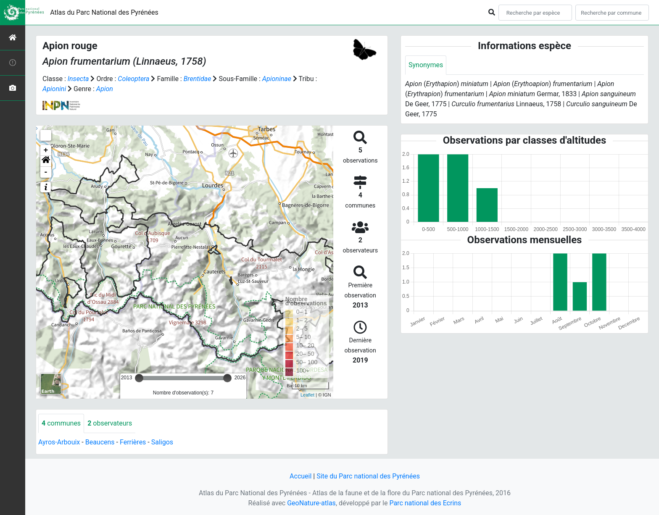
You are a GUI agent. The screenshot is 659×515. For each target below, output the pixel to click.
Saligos (162, 442)
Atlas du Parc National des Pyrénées (104, 12)
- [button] (46, 172)
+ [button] (46, 150)
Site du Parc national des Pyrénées (368, 476)
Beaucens (100, 442)
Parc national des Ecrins (425, 503)
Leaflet (307, 394)
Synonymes (426, 65)
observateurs (109, 423)
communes (61, 423)
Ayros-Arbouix (59, 442)
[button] (45, 161)
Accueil (300, 476)
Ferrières (133, 442)
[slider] (139, 378)
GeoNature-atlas (311, 503)
